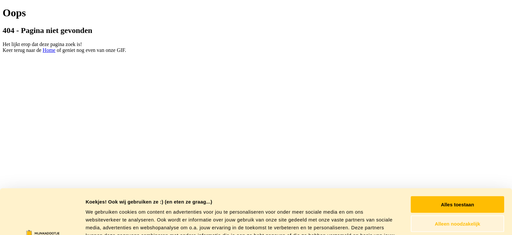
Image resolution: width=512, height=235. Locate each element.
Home (49, 50)
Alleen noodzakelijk (457, 181)
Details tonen (352, 222)
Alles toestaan (457, 162)
